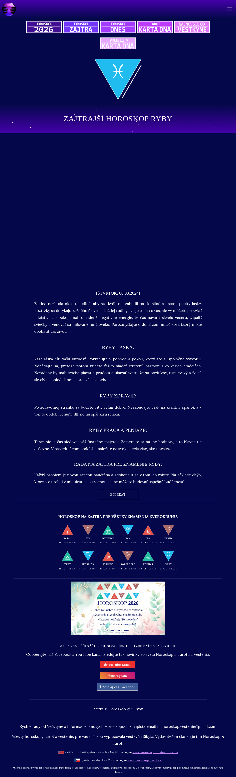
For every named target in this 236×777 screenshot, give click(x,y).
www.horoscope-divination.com (155, 752)
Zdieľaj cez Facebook (117, 687)
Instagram (117, 676)
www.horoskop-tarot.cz (144, 760)
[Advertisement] (118, 240)
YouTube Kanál (117, 664)
